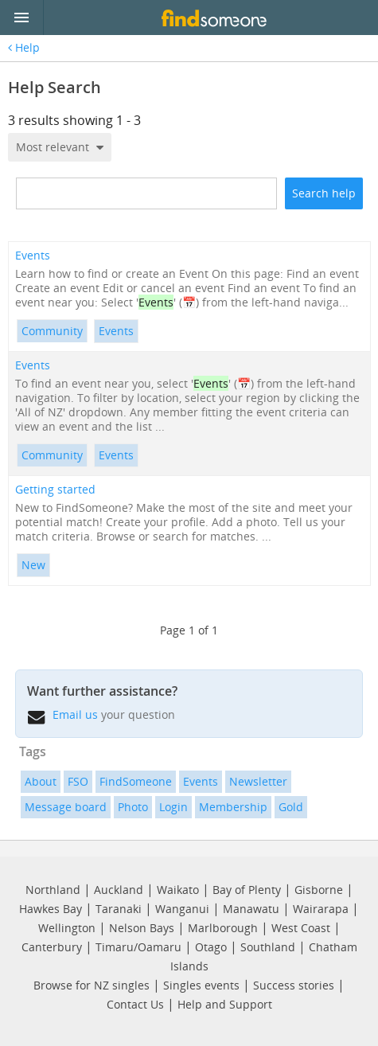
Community (52, 330)
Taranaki (118, 908)
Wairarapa (321, 908)
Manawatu (251, 908)
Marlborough (223, 927)
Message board (66, 806)
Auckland (118, 889)
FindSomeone (135, 781)
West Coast (300, 927)
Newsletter (258, 781)
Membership (233, 806)
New (33, 564)
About (41, 781)
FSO (78, 781)
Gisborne (318, 889)
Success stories (293, 985)
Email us (75, 714)
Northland (52, 889)
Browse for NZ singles (91, 985)
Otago (211, 946)
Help (24, 47)
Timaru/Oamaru (138, 946)
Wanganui (182, 908)
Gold (291, 806)
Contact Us (135, 1004)
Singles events (201, 985)
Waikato (178, 889)
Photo (133, 806)
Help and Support (224, 1004)
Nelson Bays (141, 927)
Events (32, 255)
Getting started (55, 489)
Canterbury (51, 946)
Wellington (66, 927)
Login (173, 806)
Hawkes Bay (50, 908)
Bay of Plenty (246, 889)
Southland (267, 946)
